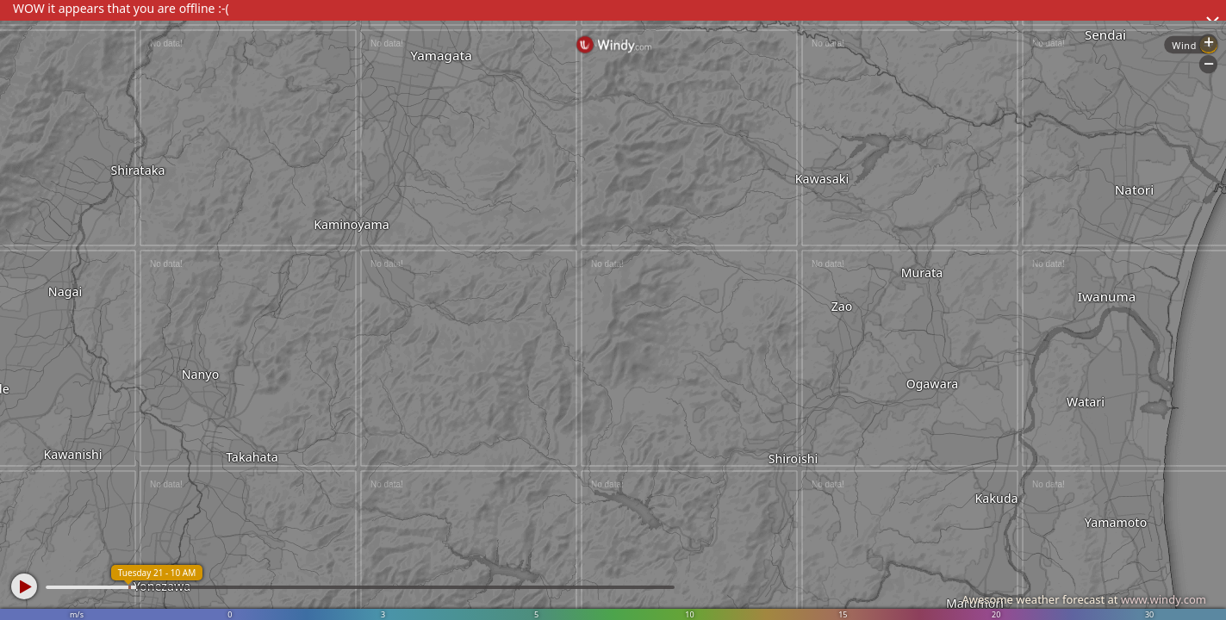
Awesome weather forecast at (1084, 599)
